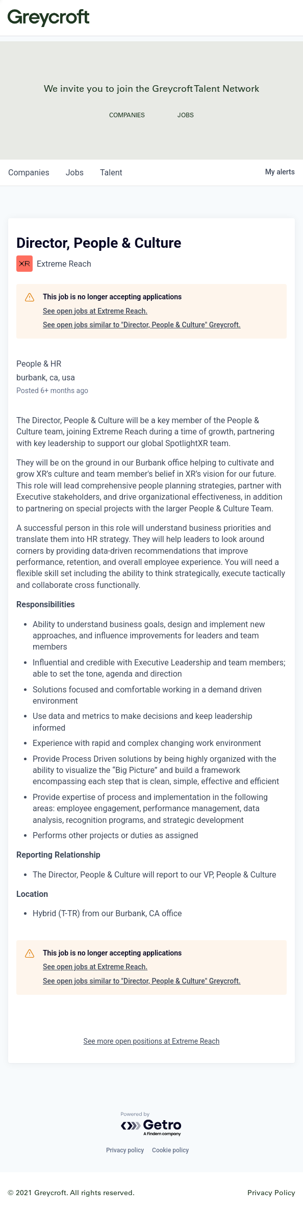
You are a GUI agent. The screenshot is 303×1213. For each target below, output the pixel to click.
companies (28, 172)
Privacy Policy (271, 1192)
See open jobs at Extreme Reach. (95, 311)
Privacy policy (125, 1150)
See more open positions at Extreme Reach (152, 1041)
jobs (75, 172)
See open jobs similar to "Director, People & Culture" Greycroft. (142, 325)
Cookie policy (170, 1150)
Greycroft (48, 18)
